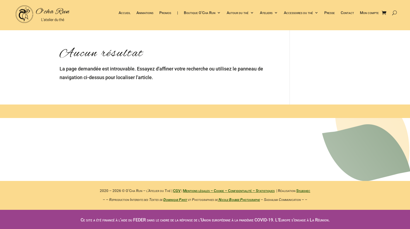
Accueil (124, 13)
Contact (347, 13)
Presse (329, 13)
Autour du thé (238, 13)
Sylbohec (303, 190)
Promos (165, 13)
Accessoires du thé (298, 13)
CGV (177, 190)
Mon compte (369, 13)
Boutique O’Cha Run (199, 13)
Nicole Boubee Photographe (239, 199)
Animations (144, 13)
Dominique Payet (175, 199)
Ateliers (266, 13)
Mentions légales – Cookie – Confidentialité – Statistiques (229, 190)
